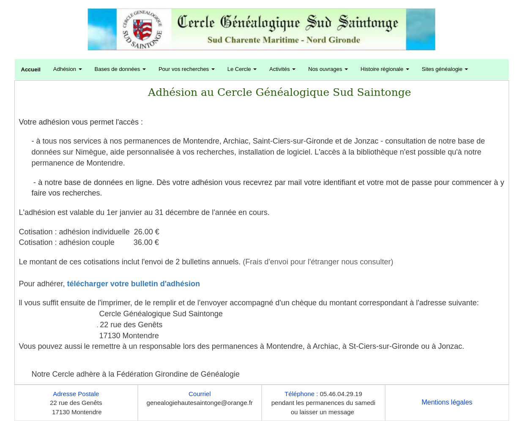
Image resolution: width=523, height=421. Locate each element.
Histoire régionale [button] (385, 69)
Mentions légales (447, 402)
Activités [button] (282, 69)
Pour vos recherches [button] (187, 69)
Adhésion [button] (67, 69)
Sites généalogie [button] (445, 69)
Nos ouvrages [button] (328, 69)
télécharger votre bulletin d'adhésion (133, 284)
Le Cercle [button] (242, 69)
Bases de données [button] (120, 69)
